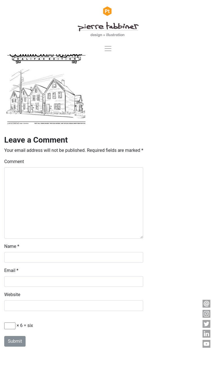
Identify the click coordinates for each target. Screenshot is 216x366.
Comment (14, 161)
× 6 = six (18, 325)
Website (12, 294)
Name (10, 246)
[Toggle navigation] (108, 48)
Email (9, 270)
